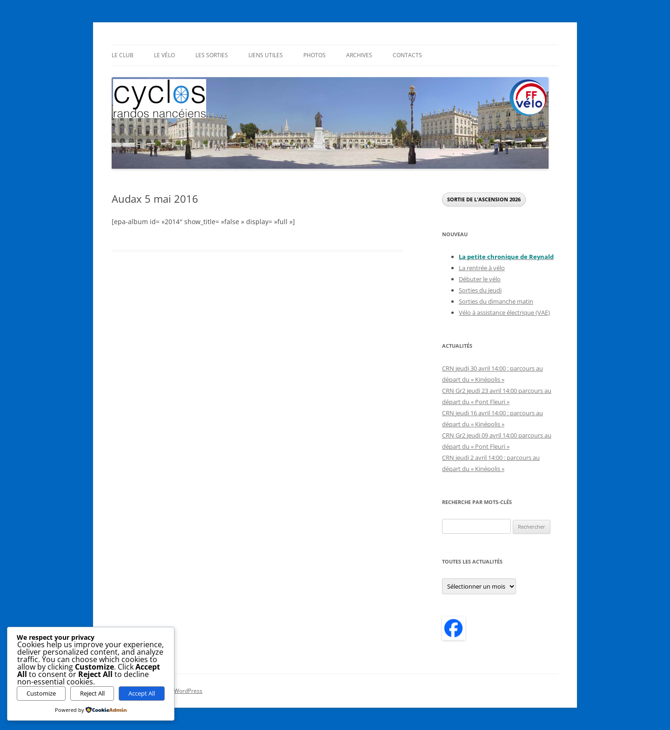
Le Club (123, 55)
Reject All (92, 693)
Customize (41, 693)
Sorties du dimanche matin (496, 301)
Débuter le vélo (480, 279)
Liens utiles (265, 55)
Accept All (141, 693)
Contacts (407, 55)
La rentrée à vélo (482, 268)
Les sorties (211, 55)
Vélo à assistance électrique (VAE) (504, 312)
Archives (359, 55)
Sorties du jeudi (480, 290)
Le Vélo (164, 55)
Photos (314, 55)
